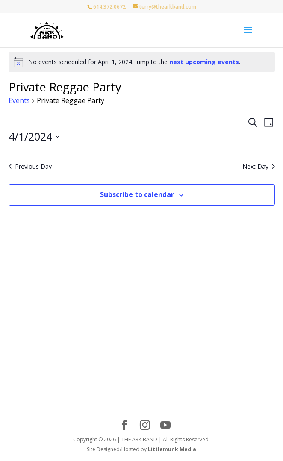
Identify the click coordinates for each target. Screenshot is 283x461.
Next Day (258, 166)
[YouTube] (165, 425)
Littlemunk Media (172, 449)
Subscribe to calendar (137, 194)
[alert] (142, 62)
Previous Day (30, 166)
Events (19, 100)
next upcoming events (204, 62)
